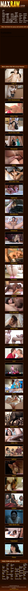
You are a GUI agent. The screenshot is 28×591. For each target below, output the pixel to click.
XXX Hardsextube (5, 13)
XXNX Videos (16, 16)
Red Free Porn (7, 564)
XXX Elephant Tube (25, 564)
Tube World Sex (24, 18)
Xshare (25, 15)
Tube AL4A (7, 569)
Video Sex (20, 18)
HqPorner (8, 19)
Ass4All (12, 19)
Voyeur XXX (21, 16)
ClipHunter (13, 16)
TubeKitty (17, 574)
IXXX (20, 13)
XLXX (16, 22)
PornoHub (4, 22)
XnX (16, 18)
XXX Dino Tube (7, 16)
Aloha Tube (3, 16)
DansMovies (9, 20)
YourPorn (17, 578)
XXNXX (25, 13)
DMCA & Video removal (14, 589)
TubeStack (14, 534)
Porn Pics (16, 20)
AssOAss (13, 18)
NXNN (3, 576)
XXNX (7, 13)
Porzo (24, 22)
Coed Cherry (12, 14)
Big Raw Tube (24, 574)
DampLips (9, 22)
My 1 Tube (16, 576)
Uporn (20, 22)
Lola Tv (3, 11)
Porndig (4, 578)
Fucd (20, 578)
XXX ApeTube (13, 21)
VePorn (21, 20)
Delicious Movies (21, 567)
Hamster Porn (12, 565)
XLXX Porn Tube (3, 19)
